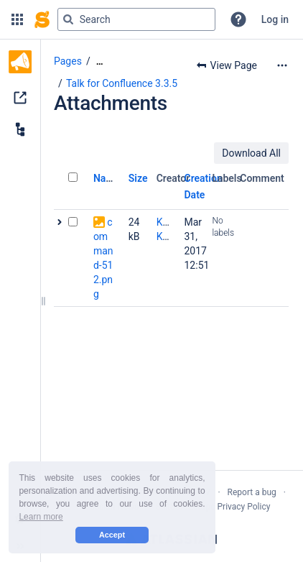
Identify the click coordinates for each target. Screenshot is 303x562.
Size (138, 178)
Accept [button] (112, 534)
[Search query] (136, 19)
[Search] (68, 19)
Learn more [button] (40, 517)
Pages (68, 61)
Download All (251, 153)
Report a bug (252, 492)
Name (106, 178)
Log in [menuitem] (275, 19)
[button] (17, 19)
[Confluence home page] (42, 19)
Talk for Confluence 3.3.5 (121, 83)
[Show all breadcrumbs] (100, 61)
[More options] (282, 65)
